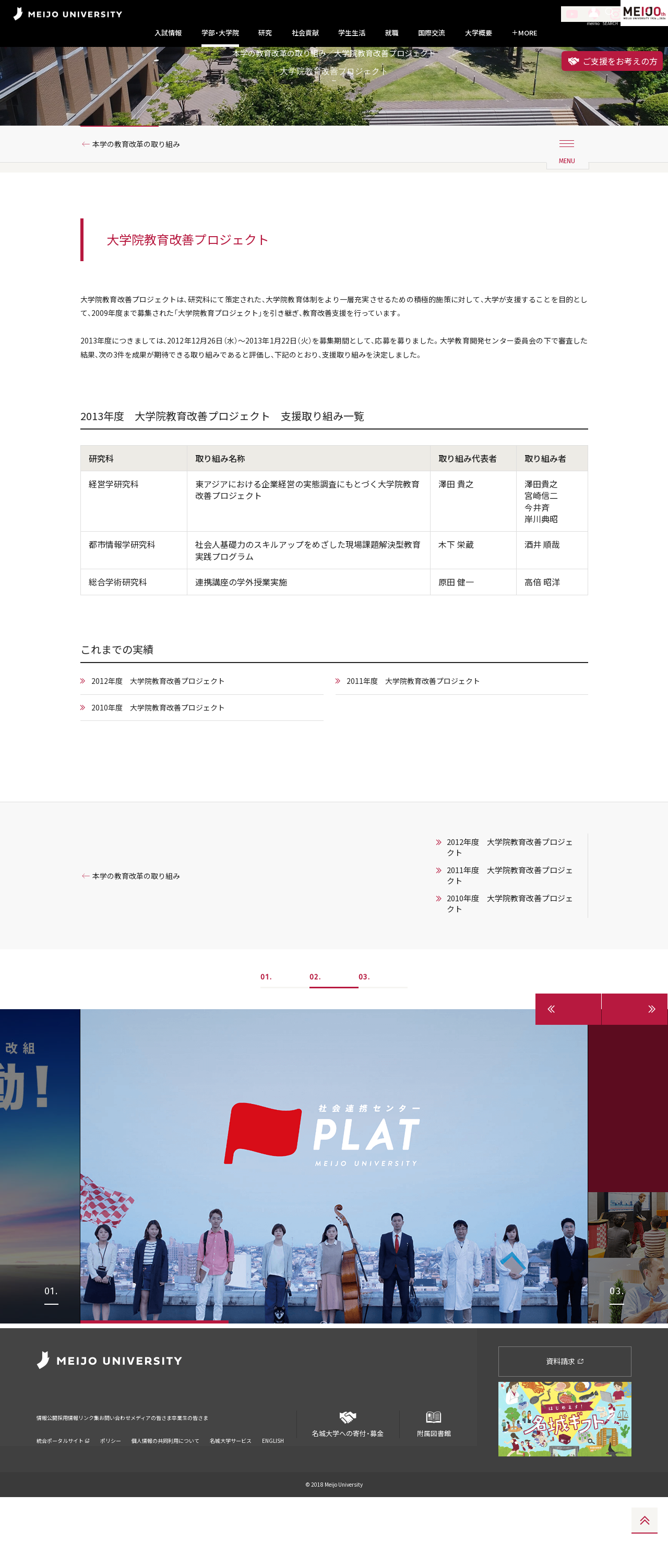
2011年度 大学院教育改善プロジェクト (423, 731)
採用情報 (85, 1457)
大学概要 (478, 33)
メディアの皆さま (219, 1457)
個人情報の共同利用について (165, 1474)
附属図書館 (434, 1466)
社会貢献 (305, 33)
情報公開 (50, 1457)
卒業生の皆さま (278, 1457)
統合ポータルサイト (63, 1474)
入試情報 (168, 33)
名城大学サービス (231, 1474)
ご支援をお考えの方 (612, 61)
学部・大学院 (220, 33)
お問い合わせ (163, 1457)
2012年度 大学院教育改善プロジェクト (169, 731)
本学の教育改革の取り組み (144, 184)
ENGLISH (273, 1474)
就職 (392, 33)
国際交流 (431, 33)
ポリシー (110, 1474)
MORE (524, 33)
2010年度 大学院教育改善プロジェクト (169, 758)
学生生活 (351, 33)
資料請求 (565, 1408)
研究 (265, 33)
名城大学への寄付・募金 (348, 1466)
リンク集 (121, 1457)
